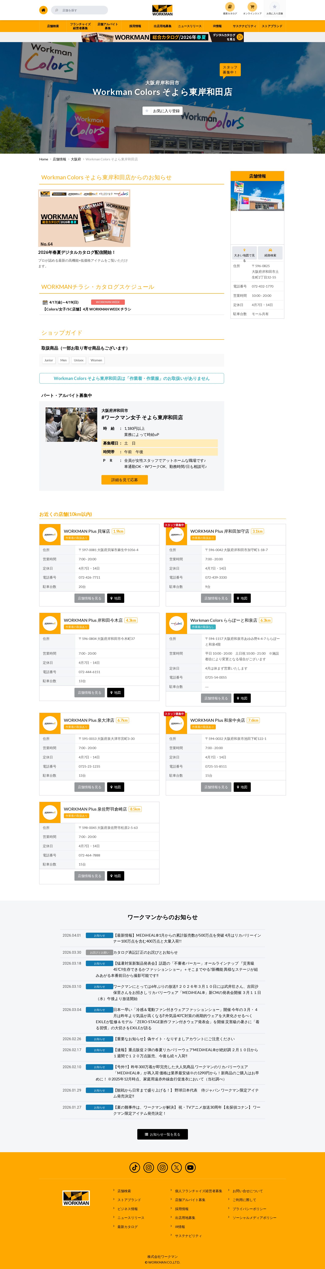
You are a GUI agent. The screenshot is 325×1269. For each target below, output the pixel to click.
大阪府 (76, 159)
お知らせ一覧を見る (162, 1136)
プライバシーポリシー (248, 1208)
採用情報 (180, 1208)
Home (43, 159)
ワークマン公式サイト (162, 10)
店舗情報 (59, 159)
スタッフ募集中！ (230, 69)
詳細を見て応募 (124, 478)
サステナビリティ (187, 1232)
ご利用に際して (243, 1200)
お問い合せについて (246, 1192)
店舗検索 (123, 1192)
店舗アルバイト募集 (189, 1200)
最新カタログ (126, 1224)
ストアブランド (128, 1200)
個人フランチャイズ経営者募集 (197, 1192)
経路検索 (270, 253)
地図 (116, 597)
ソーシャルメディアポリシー (253, 1216)
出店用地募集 (184, 1216)
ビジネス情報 (126, 1208)
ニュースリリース (129, 1216)
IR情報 (178, 1224)
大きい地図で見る (244, 253)
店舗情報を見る (89, 597)
